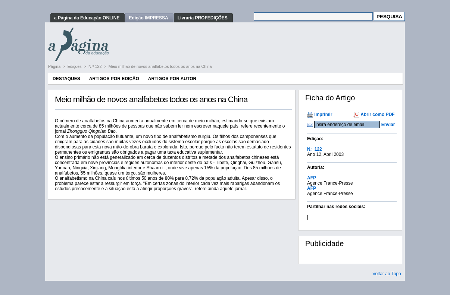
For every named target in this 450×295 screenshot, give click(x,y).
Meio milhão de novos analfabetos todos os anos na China (160, 66)
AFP (311, 178)
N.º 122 (95, 66)
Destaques (66, 78)
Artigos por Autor (172, 78)
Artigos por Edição (114, 78)
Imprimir (323, 114)
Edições (75, 66)
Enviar (388, 124)
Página (55, 66)
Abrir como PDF (377, 114)
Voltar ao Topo (386, 273)
